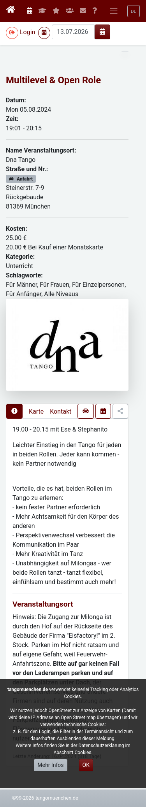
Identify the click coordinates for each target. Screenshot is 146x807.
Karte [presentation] (36, 411)
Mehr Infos (50, 765)
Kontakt (60, 411)
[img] (102, 31)
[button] (133, 11)
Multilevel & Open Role (53, 80)
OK (86, 765)
